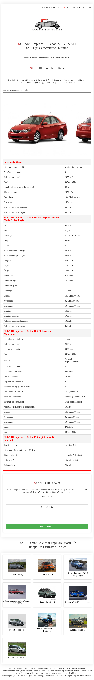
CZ (80, 7)
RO (65, 7)
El (71, 7)
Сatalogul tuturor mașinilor (12, 90)
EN (43, 7)
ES (68, 7)
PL (84, 7)
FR (58, 7)
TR (47, 7)
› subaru (26, 90)
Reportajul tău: (47, 507)
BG (50, 7)
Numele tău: (47, 497)
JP (90, 7)
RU (54, 7)
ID (87, 7)
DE (77, 7)
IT (74, 7)
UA (61, 7)
